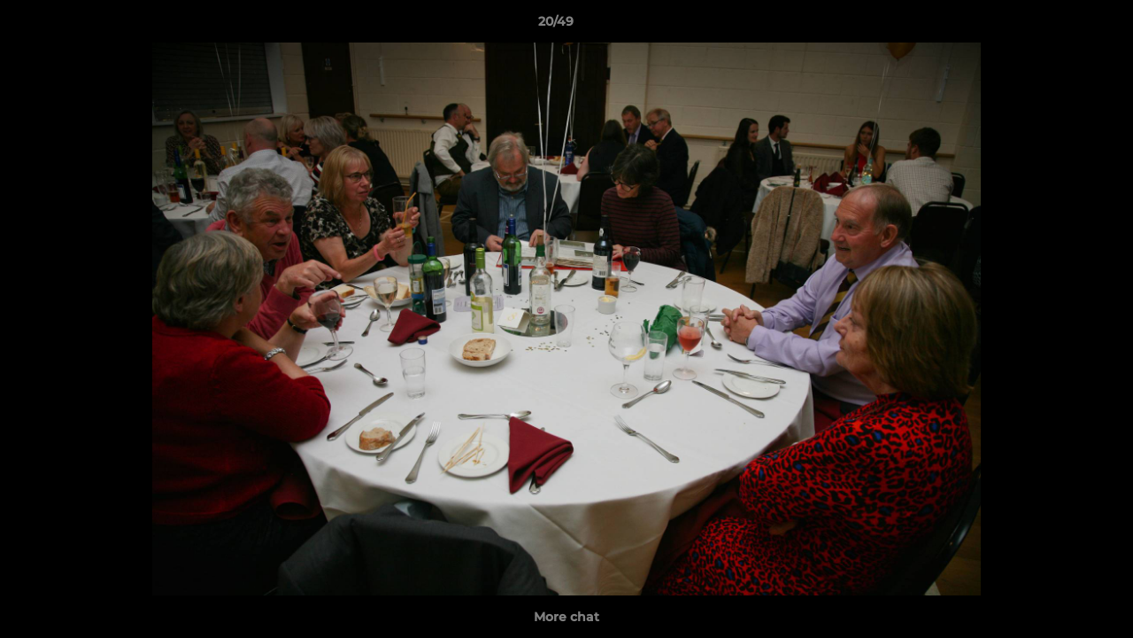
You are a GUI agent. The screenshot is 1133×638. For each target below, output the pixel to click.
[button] (1058, 26)
